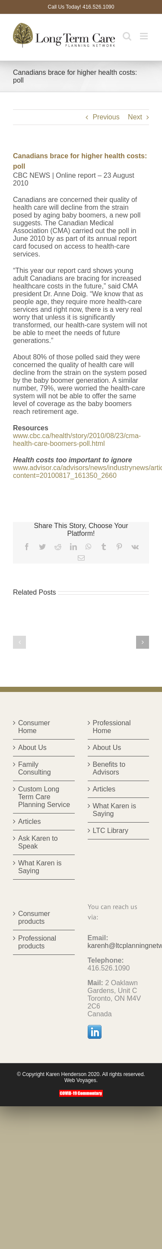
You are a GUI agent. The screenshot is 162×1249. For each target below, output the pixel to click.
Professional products (37, 942)
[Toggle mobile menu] (144, 36)
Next (135, 117)
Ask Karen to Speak (38, 842)
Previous (105, 117)
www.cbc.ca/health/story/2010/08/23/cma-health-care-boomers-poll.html (77, 439)
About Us (32, 747)
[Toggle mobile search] (127, 36)
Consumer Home (34, 726)
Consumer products (34, 917)
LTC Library (110, 830)
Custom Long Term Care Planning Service (44, 796)
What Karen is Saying (39, 866)
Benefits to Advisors (109, 768)
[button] (19, 642)
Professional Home (112, 726)
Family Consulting (34, 768)
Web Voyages (80, 1080)
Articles (29, 821)
